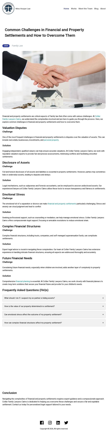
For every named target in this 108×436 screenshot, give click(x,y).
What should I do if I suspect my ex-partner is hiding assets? (54, 298)
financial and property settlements (62, 203)
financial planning (23, 281)
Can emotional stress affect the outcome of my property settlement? (54, 314)
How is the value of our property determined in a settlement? (54, 306)
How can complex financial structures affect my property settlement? (54, 322)
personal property (51, 140)
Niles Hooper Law (23, 8)
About (103, 8)
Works (74, 8)
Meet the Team (85, 8)
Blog (96, 8)
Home (66, 8)
